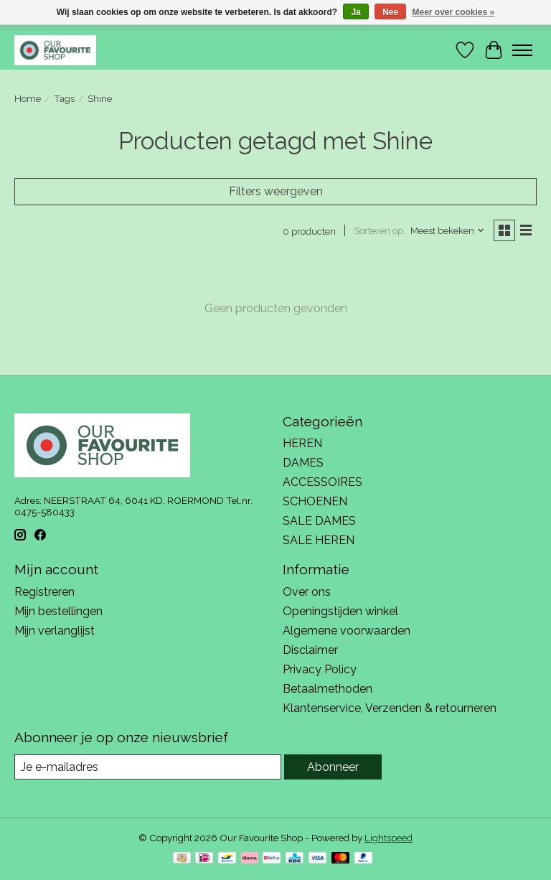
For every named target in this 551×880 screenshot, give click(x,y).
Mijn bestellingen (58, 611)
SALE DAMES (319, 521)
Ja (355, 12)
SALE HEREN (318, 540)
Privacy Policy (320, 669)
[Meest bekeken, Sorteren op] (447, 230)
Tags (64, 98)
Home (27, 98)
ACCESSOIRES (322, 482)
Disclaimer (310, 650)
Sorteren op (378, 230)
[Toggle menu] (522, 50)
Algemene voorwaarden (346, 630)
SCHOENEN (315, 501)
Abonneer (333, 767)
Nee (390, 12)
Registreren (44, 592)
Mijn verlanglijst (54, 630)
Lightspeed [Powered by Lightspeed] (388, 837)
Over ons (307, 592)
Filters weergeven (276, 191)
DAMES (303, 462)
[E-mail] (147, 767)
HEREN (302, 443)
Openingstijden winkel (340, 611)
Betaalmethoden (327, 689)
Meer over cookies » (454, 12)
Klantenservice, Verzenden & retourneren (389, 708)
